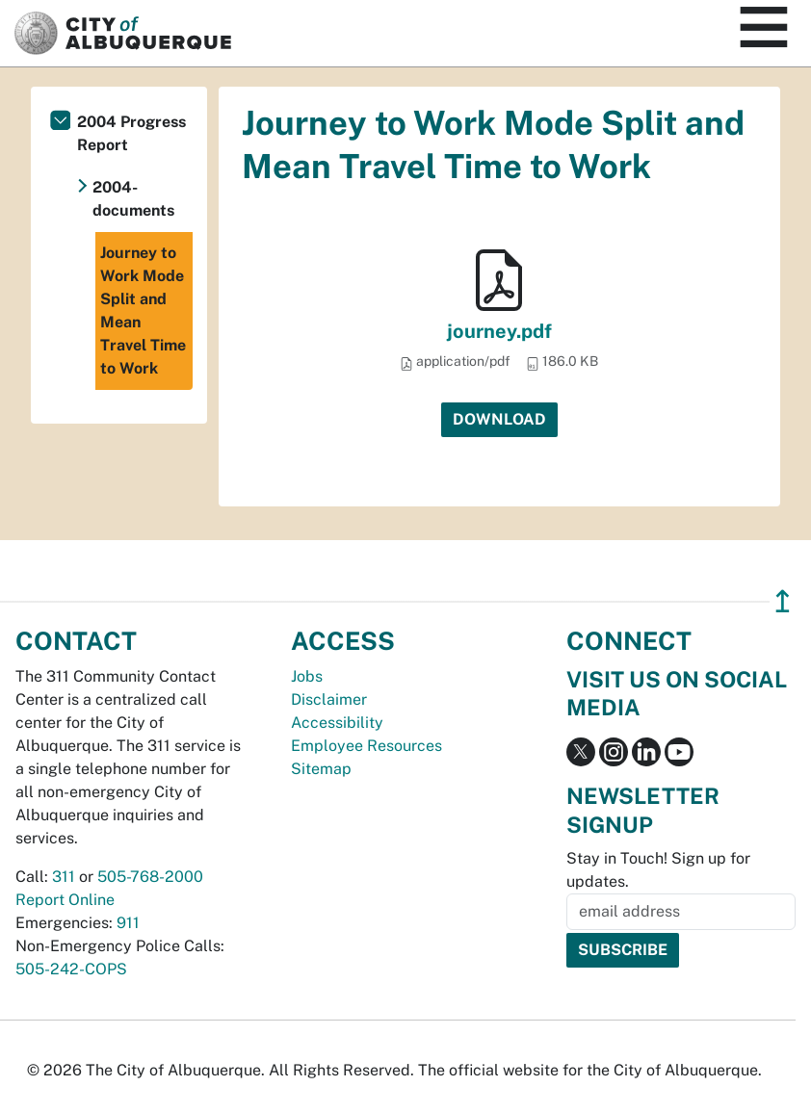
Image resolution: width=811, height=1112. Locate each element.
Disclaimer (329, 699)
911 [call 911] (128, 923)
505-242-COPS (71, 969)
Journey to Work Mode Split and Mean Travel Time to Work (143, 310)
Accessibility (337, 722)
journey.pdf (499, 331)
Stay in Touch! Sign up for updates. (658, 870)
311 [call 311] (63, 876)
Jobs (307, 676)
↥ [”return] (783, 601)
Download (499, 419)
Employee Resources (366, 746)
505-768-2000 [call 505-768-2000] (150, 876)
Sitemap (321, 769)
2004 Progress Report (131, 133)
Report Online (65, 900)
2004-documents (133, 199)
